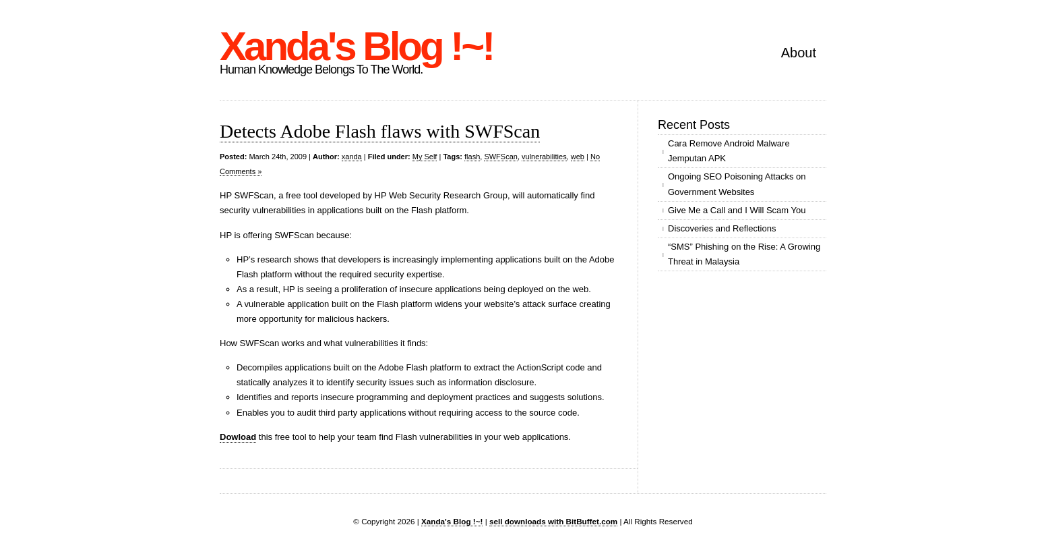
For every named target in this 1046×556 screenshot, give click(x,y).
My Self (424, 156)
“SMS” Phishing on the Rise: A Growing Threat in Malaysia (744, 254)
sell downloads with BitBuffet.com (553, 521)
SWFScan (501, 156)
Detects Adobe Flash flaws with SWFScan (380, 131)
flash (472, 156)
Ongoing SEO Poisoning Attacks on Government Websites (737, 183)
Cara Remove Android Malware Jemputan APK (729, 150)
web (577, 156)
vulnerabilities (544, 156)
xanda (352, 156)
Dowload (238, 437)
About (798, 52)
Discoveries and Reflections (722, 228)
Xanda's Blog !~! (356, 46)
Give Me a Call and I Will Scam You (736, 210)
